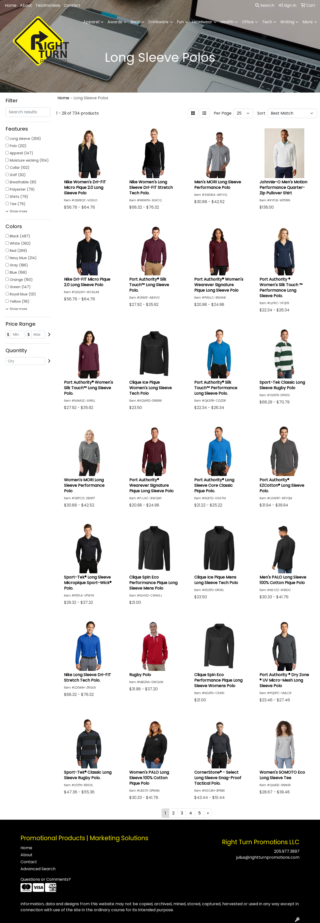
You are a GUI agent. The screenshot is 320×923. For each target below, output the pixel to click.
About (26, 5)
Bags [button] (135, 22)
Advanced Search (38, 869)
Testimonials (48, 5)
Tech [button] (267, 22)
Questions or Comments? (45, 879)
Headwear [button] (202, 22)
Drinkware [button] (158, 22)
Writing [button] (287, 22)
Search (264, 5)
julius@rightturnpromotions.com (268, 857)
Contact (72, 5)
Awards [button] (115, 22)
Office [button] (248, 22)
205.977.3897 (287, 851)
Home (10, 5)
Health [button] (227, 22)
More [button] (307, 22)
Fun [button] (180, 22)
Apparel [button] (91, 22)
